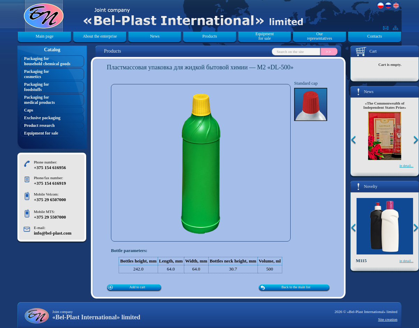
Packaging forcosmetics (36, 74)
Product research (39, 125)
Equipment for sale (264, 36)
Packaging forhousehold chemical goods (47, 61)
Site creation (387, 319)
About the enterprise (100, 36)
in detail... (406, 166)
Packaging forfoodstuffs (36, 87)
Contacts (374, 36)
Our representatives (319, 36)
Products (209, 36)
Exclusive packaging (42, 117)
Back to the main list (296, 287)
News (154, 36)
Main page (44, 36)
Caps (28, 110)
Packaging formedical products (39, 100)
